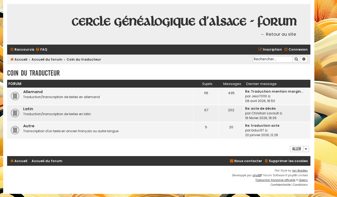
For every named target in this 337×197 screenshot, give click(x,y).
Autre (28, 126)
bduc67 (257, 130)
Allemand (33, 91)
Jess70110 (259, 96)
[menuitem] (41, 49)
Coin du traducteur (33, 73)
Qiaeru (303, 180)
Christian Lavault (265, 113)
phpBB (256, 175)
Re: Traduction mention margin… (274, 91)
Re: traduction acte (262, 125)
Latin (28, 108)
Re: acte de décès (260, 108)
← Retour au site (278, 34)
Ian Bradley (300, 171)
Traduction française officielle (275, 180)
